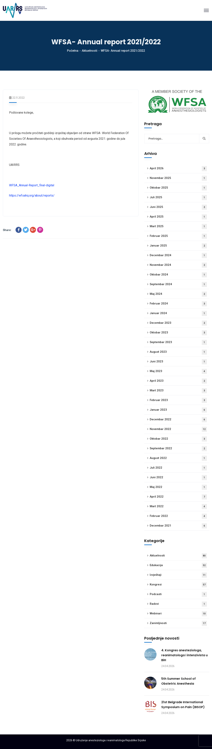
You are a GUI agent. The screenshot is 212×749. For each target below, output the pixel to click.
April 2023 (178, 381)
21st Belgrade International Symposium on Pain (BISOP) (183, 704)
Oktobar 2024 (178, 274)
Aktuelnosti (89, 50)
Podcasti (178, 594)
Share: (7, 230)
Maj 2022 (178, 487)
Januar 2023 (178, 410)
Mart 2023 (178, 390)
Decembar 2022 (178, 419)
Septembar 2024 (178, 284)
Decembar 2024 (178, 255)
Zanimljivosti (178, 623)
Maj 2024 (178, 294)
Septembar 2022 (178, 448)
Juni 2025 (178, 207)
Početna (72, 50)
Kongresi (178, 584)
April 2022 (178, 496)
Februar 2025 (178, 236)
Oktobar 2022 (178, 439)
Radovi (178, 604)
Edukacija (178, 565)
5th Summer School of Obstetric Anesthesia (178, 681)
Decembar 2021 (178, 525)
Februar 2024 (178, 303)
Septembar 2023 (178, 342)
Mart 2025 (178, 226)
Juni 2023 (178, 361)
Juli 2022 (178, 467)
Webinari (178, 613)
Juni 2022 (178, 477)
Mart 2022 (178, 506)
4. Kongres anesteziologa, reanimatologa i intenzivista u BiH (184, 655)
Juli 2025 (178, 197)
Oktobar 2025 (178, 187)
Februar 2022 (178, 516)
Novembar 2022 (178, 429)
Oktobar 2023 (178, 332)
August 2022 (178, 458)
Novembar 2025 (178, 178)
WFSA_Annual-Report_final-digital (31, 185)
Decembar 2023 (178, 323)
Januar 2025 (178, 245)
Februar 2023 (178, 400)
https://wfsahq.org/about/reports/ (32, 195)
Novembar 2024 (178, 265)
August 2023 (178, 352)
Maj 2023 (178, 371)
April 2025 (178, 216)
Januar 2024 (178, 313)
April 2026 (178, 168)
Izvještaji (178, 575)
